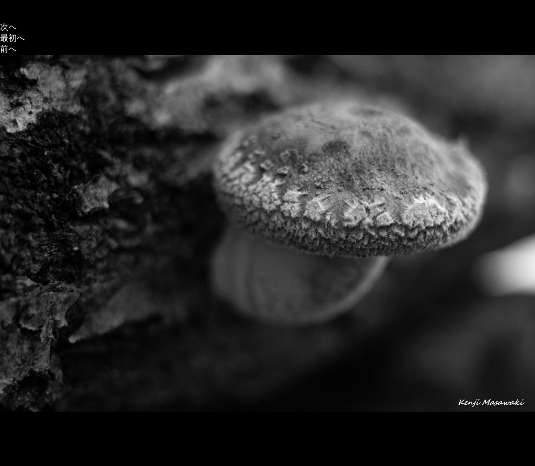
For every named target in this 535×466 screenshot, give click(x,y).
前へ (8, 48)
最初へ (12, 37)
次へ (8, 26)
